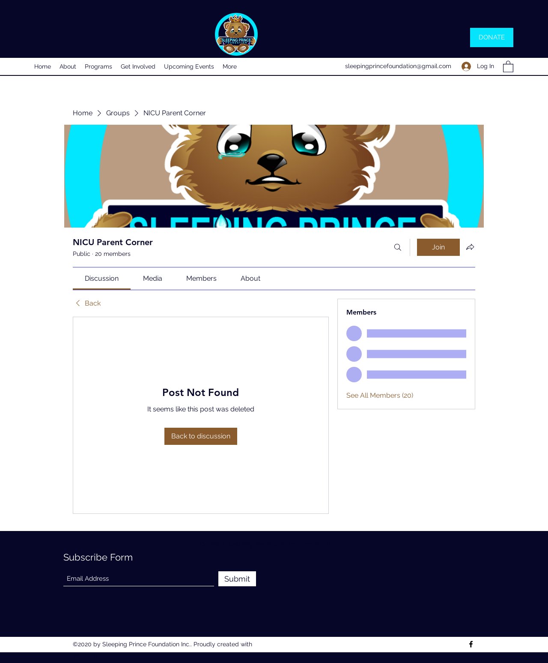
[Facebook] (471, 644)
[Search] (398, 247)
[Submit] (237, 578)
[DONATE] (491, 37)
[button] (508, 66)
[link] (102, 278)
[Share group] (470, 247)
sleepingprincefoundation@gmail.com (398, 66)
